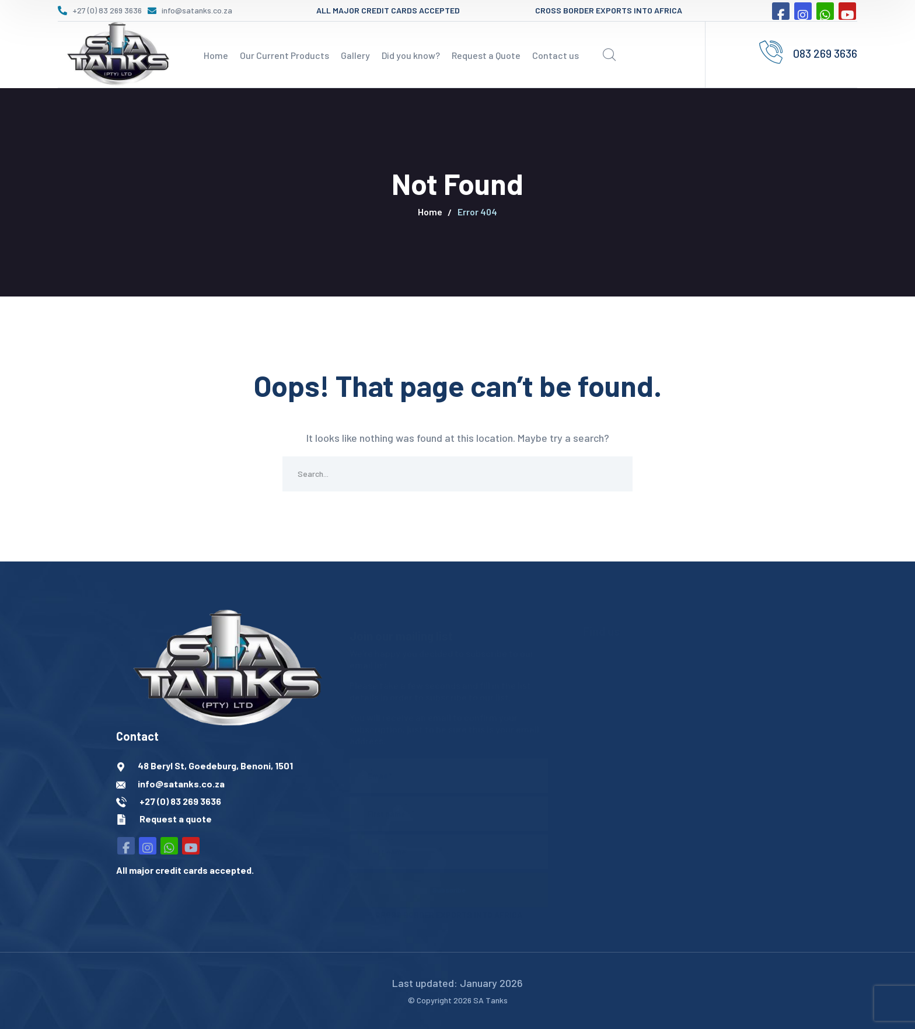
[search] (609, 54)
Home (430, 211)
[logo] (116, 53)
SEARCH (615, 474)
